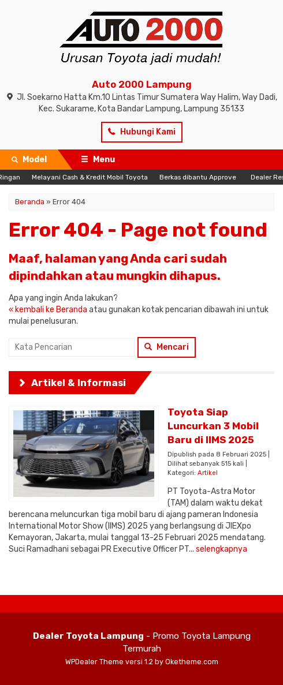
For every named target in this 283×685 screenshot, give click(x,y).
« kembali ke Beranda (48, 310)
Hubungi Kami (142, 132)
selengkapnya (221, 549)
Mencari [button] (166, 347)
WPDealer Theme (94, 661)
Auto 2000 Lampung (142, 84)
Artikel (208, 473)
